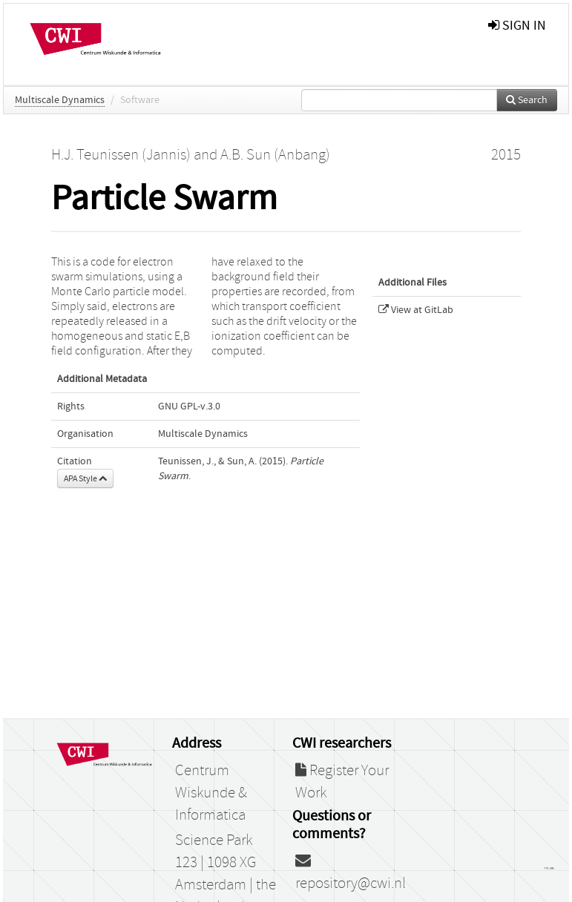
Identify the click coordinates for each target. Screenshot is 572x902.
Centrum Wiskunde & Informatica (211, 793)
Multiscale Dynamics (60, 100)
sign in (517, 25)
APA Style (85, 478)
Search (527, 100)
